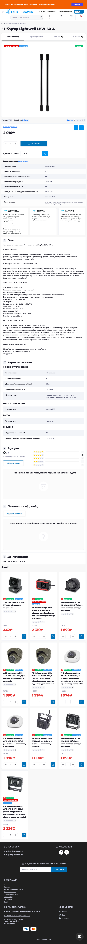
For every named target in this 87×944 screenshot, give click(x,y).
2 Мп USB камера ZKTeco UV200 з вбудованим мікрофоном (13, 605)
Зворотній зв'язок (10, 892)
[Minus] (5, 143)
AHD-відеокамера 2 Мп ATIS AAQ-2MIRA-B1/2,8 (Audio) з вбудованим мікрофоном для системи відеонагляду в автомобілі (14, 811)
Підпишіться (59, 869)
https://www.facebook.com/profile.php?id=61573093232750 (61, 852)
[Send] (45, 153)
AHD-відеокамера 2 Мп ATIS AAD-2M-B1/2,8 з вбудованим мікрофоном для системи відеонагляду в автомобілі (43, 613)
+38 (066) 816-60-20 (13, 854)
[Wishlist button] (76, 127)
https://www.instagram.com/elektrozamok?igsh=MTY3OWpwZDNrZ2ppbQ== (66, 852)
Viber (63, 915)
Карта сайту (8, 897)
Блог (6, 884)
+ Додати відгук (13, 463)
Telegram (65, 911)
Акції (5, 902)
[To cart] (24, 636)
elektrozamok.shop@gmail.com (17, 916)
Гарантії (69, 211)
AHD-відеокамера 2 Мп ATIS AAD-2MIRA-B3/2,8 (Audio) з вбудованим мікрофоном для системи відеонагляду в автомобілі (72, 678)
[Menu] (3, 11)
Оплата (41, 211)
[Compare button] (81, 127)
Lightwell (25, 120)
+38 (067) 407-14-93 (13, 851)
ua (77, 11)
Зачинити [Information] (77, 4)
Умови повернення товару (13, 889)
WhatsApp (65, 918)
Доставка (13, 211)
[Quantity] (10, 143)
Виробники (8, 899)
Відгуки (7, 887)
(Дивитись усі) (23, 161)
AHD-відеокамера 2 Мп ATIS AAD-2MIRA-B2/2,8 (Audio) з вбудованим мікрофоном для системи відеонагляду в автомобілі (43, 678)
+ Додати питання (14, 514)
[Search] (41, 17)
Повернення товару (11, 894)
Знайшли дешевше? (10, 127)
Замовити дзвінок (65, 11)
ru (81, 11)
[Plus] (15, 143)
